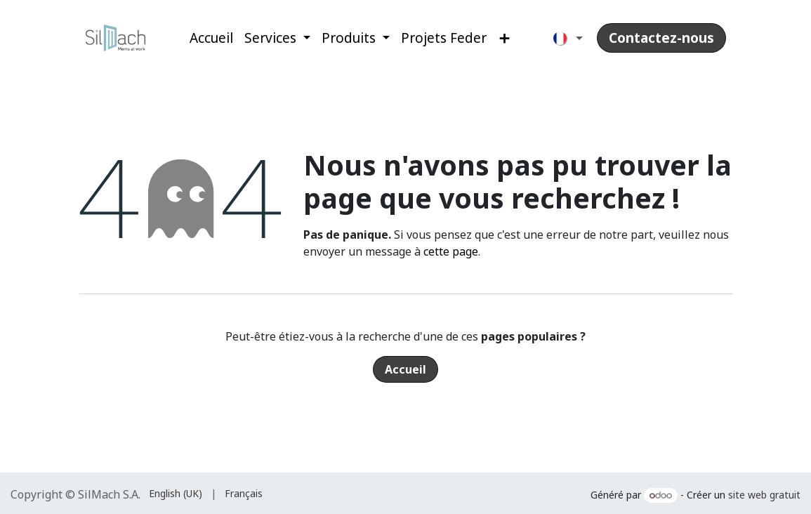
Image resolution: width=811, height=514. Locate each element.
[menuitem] (211, 38)
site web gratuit (764, 494)
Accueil (405, 369)
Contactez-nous (661, 38)
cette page (450, 251)
